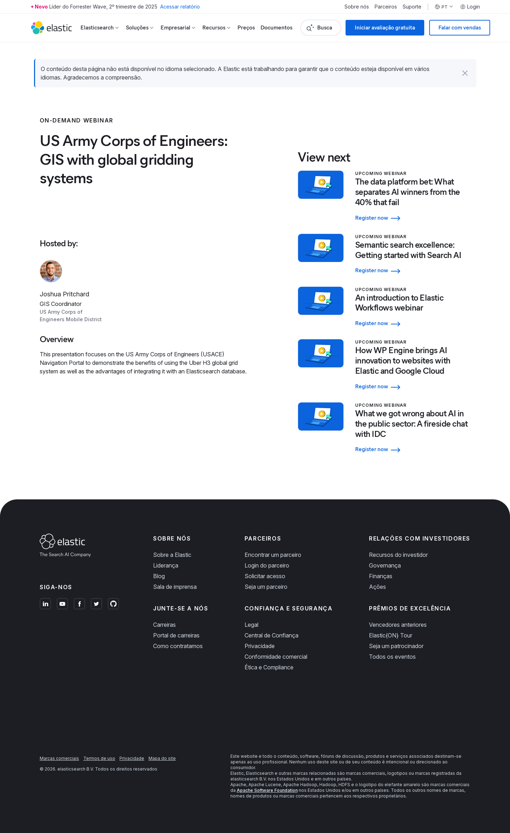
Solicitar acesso (265, 576)
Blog (159, 576)
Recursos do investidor (398, 554)
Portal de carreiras (176, 635)
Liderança (165, 565)
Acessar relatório (180, 7)
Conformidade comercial (276, 656)
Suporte (412, 6)
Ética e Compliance (269, 667)
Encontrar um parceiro (273, 554)
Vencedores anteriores (398, 624)
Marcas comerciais (59, 758)
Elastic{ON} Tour (390, 635)
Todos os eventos (392, 656)
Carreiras (164, 624)
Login (470, 7)
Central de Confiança (271, 635)
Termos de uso (99, 758)
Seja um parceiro (266, 586)
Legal (251, 624)
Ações (377, 586)
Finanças (380, 576)
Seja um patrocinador (396, 646)
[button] (465, 73)
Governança (385, 565)
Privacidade (260, 646)
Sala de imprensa (175, 586)
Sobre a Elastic (172, 554)
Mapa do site (162, 758)
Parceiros (386, 6)
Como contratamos (178, 646)
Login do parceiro (267, 565)
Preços (246, 27)
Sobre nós (356, 6)
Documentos (276, 27)
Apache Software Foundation (267, 790)
